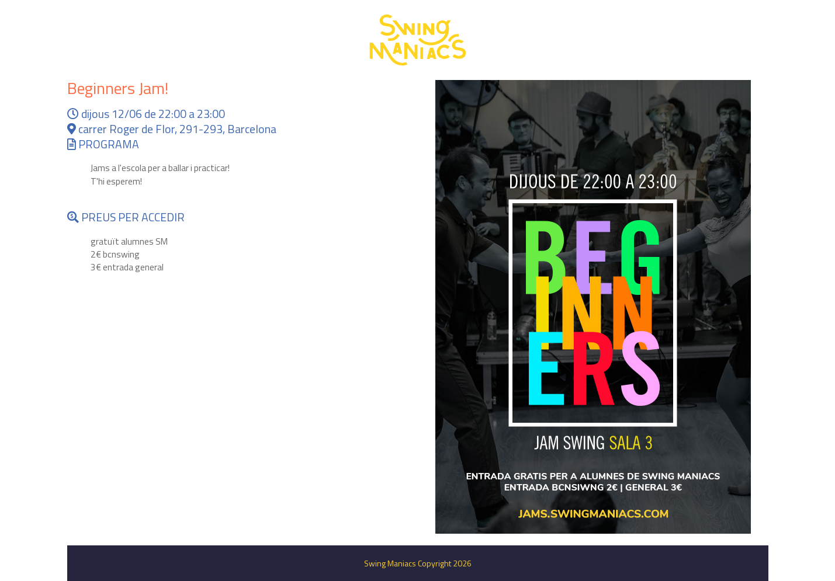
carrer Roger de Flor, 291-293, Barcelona (171, 129)
